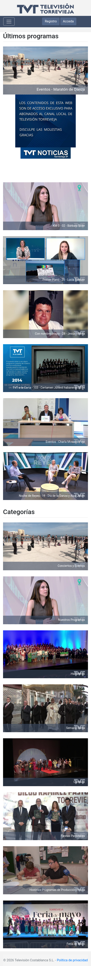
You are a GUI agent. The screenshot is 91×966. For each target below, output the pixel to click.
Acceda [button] (68, 21)
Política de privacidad (72, 960)
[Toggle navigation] (9, 22)
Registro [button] (51, 21)
